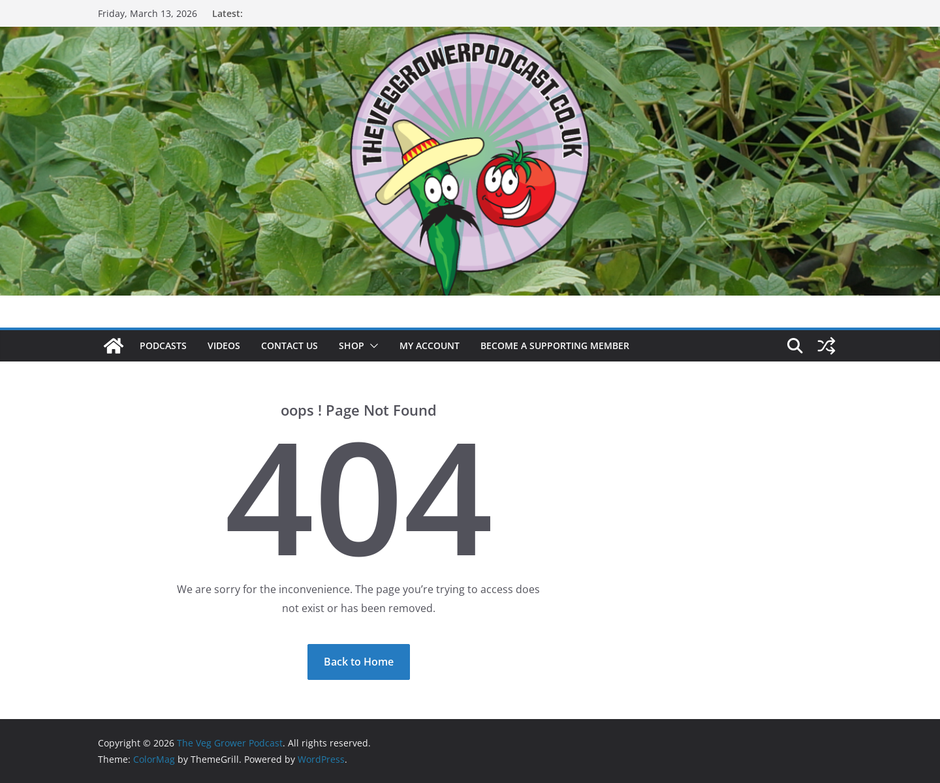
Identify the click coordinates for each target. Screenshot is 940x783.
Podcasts (163, 345)
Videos (224, 345)
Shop (351, 345)
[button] (371, 346)
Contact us (289, 345)
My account (430, 345)
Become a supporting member (554, 345)
